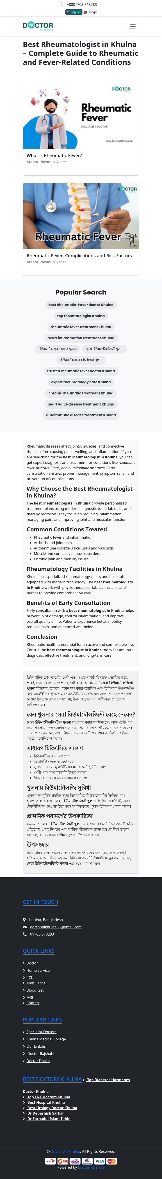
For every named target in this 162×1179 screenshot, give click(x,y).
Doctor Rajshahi (38, 1053)
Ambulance (34, 983)
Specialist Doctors (40, 1031)
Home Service (36, 970)
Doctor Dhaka (36, 1060)
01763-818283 (42, 934)
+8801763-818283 (79, 4)
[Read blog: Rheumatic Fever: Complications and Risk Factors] (81, 229)
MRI (28, 997)
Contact (31, 1002)
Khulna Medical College (44, 1039)
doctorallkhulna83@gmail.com (56, 926)
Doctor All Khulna (65, 1151)
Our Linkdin (34, 1046)
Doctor (30, 963)
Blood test (33, 990)
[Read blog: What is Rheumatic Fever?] (81, 129)
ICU (28, 977)
